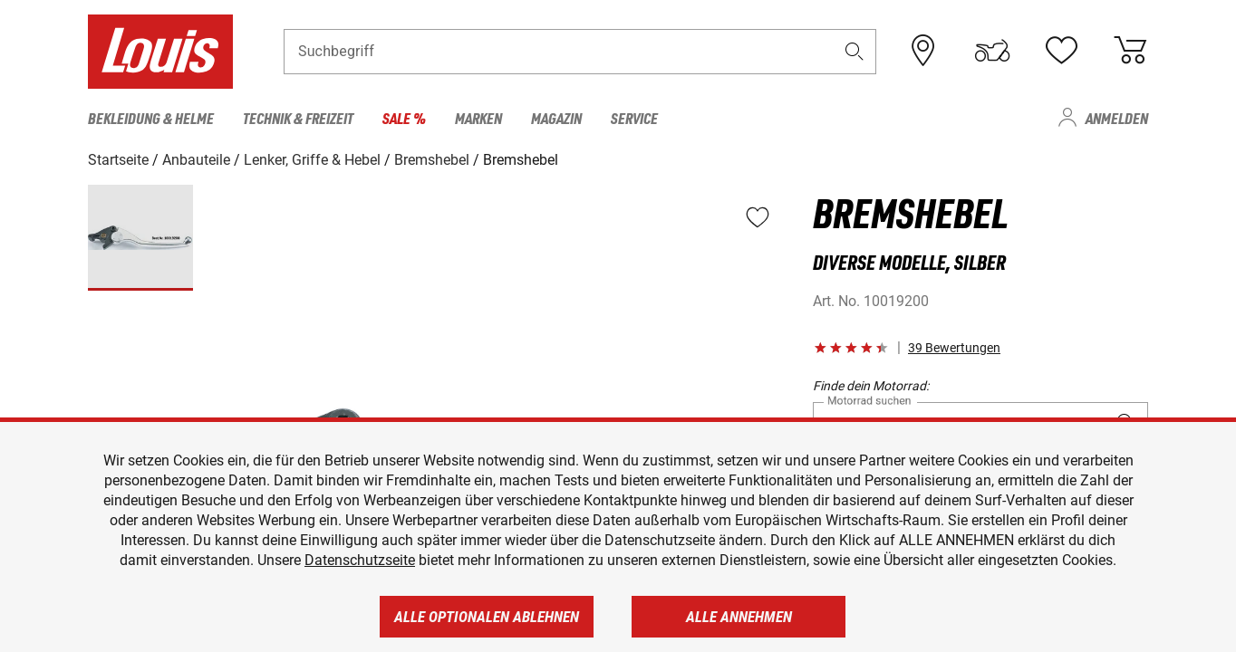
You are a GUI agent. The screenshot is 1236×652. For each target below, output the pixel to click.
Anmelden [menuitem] (1117, 118)
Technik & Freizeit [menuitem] (298, 118)
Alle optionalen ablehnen (486, 617)
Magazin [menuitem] (556, 118)
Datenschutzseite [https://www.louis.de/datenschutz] (359, 560)
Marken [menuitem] (478, 118)
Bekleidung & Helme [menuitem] (151, 118)
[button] (854, 51)
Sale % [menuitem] (404, 118)
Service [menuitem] (634, 118)
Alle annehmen (739, 617)
